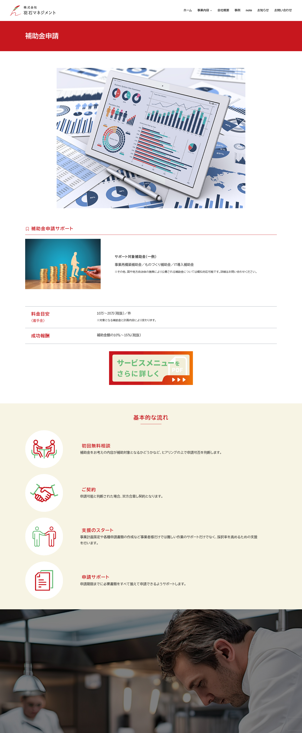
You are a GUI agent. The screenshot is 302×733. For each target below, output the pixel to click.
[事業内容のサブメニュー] (210, 10)
